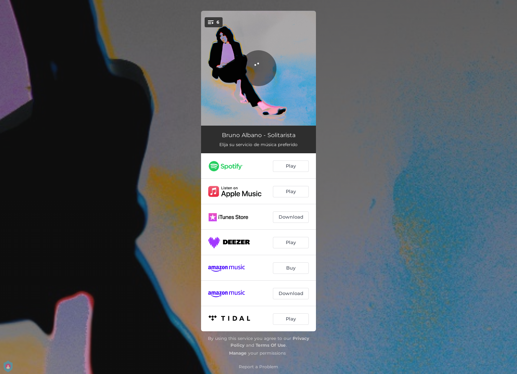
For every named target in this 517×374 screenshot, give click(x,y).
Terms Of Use (271, 345)
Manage (238, 353)
